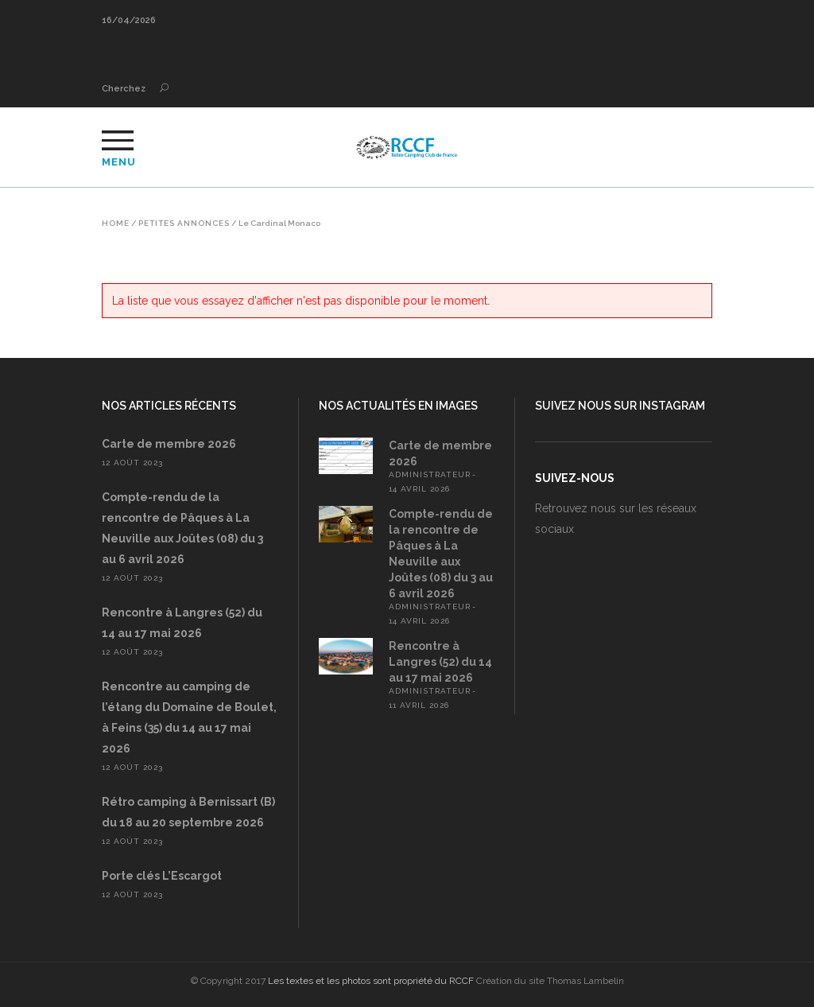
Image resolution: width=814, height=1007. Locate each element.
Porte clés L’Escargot (162, 875)
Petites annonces (184, 223)
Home (116, 223)
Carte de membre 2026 (169, 443)
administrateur (430, 474)
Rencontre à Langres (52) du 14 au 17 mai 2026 (440, 662)
